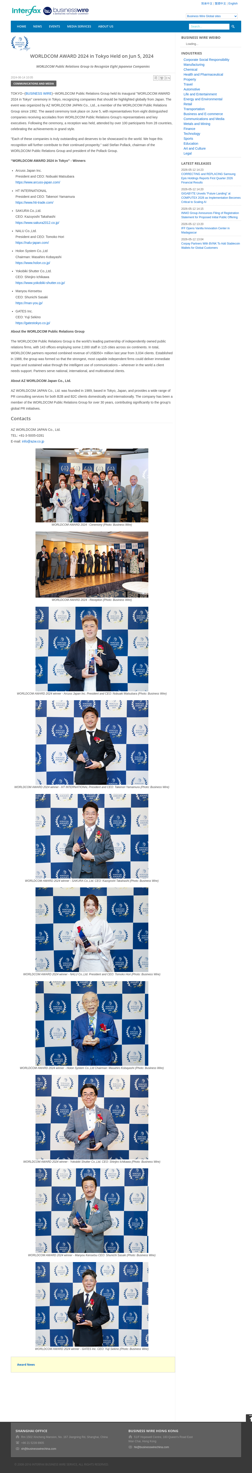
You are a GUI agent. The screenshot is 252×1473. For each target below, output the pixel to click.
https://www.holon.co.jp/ (33, 263)
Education (191, 143)
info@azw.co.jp (33, 441)
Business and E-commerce (203, 114)
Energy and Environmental (203, 99)
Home (21, 26)
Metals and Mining (197, 124)
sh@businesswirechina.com (38, 1448)
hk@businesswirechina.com (151, 1447)
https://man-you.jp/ (29, 303)
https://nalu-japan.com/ (32, 243)
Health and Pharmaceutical (203, 74)
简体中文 (207, 3)
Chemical (190, 69)
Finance (189, 129)
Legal (188, 153)
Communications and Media (33, 83)
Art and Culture (195, 148)
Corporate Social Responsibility (206, 60)
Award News (26, 1365)
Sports (188, 138)
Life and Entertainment (200, 94)
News (37, 26)
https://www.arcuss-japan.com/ (38, 182)
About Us (106, 26)
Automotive (192, 89)
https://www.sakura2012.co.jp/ (37, 223)
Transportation (194, 109)
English (233, 3)
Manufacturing (194, 64)
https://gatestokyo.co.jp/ (33, 323)
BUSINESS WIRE (39, 93)
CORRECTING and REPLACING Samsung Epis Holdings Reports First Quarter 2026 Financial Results (208, 178)
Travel (188, 84)
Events (54, 26)
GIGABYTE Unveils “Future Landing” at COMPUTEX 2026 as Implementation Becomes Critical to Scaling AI (211, 198)
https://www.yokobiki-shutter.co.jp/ (40, 283)
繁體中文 (220, 3)
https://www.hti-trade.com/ (34, 202)
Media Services (79, 26)
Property (190, 79)
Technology (192, 134)
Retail (188, 104)
